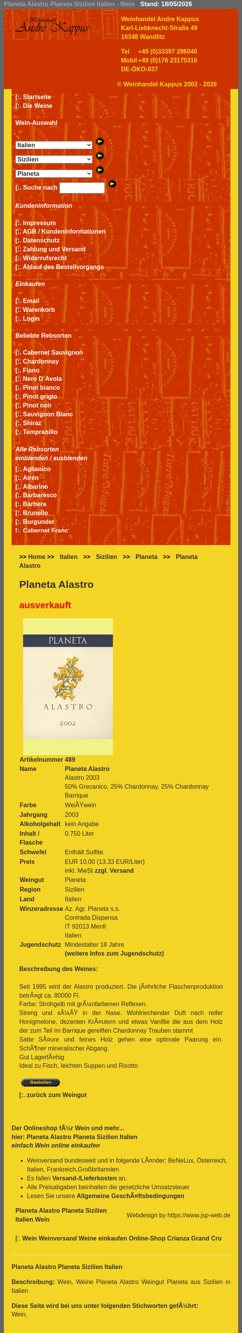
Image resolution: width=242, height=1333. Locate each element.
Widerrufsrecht (45, 258)
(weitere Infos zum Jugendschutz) (114, 953)
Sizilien (106, 557)
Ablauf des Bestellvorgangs (63, 267)
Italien (68, 557)
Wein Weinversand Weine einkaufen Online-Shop (94, 1238)
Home (36, 557)
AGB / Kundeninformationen (64, 231)
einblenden (31, 458)
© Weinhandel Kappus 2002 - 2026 (167, 84)
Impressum (39, 223)
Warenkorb (39, 309)
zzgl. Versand (114, 870)
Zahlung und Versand (54, 249)
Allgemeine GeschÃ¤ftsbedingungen (130, 1196)
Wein (82, 1128)
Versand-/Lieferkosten (84, 1178)
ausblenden (70, 458)
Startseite (37, 97)
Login (31, 318)
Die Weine (37, 106)
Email (31, 301)
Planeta (147, 557)
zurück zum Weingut (57, 1095)
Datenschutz (41, 240)
